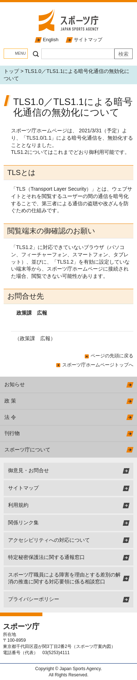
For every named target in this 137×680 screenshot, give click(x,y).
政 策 (10, 401)
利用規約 (18, 505)
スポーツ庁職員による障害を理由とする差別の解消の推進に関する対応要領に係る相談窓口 (64, 578)
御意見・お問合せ (28, 470)
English (50, 39)
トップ (11, 71)
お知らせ (14, 384)
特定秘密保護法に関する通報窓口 (46, 557)
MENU (20, 53)
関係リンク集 (23, 522)
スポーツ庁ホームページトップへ (97, 365)
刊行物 (12, 433)
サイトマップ (88, 39)
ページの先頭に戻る (112, 355)
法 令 (10, 417)
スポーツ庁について (27, 449)
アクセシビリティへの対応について (49, 540)
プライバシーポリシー (33, 599)
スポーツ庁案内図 (93, 646)
